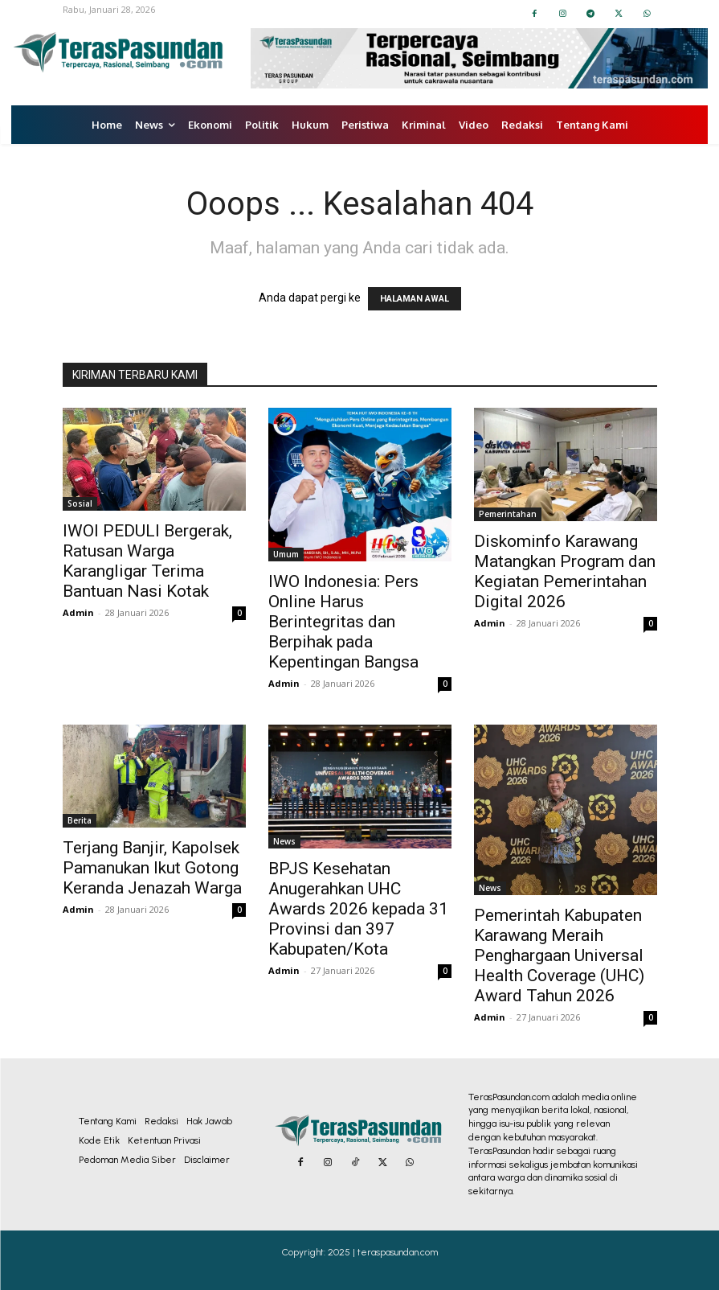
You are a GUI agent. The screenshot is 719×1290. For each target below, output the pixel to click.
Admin (78, 612)
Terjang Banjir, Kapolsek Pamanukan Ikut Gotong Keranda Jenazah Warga (152, 868)
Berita (79, 820)
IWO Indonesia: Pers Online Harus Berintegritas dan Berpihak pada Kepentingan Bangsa (343, 622)
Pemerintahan (508, 514)
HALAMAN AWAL (414, 299)
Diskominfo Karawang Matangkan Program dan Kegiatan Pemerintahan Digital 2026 (565, 571)
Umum (286, 554)
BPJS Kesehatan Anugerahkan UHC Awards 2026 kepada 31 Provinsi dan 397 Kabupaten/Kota (358, 909)
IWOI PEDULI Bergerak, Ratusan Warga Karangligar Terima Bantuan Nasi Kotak (147, 561)
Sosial (79, 503)
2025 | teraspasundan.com (383, 1252)
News (284, 841)
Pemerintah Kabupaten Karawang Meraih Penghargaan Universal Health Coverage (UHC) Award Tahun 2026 (559, 955)
